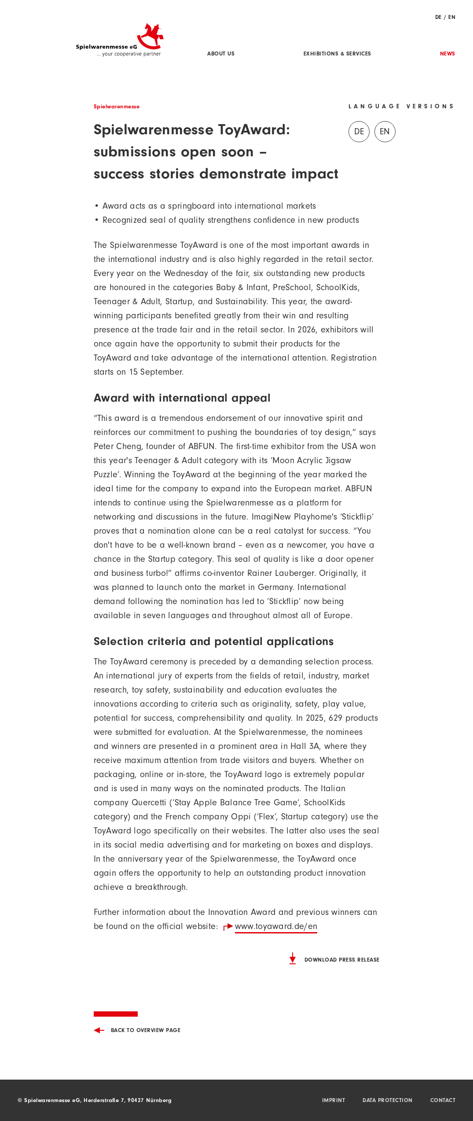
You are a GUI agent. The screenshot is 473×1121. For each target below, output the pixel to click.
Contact (443, 1101)
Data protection (388, 1101)
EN (451, 18)
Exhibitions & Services (337, 54)
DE (438, 18)
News (447, 54)
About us (221, 54)
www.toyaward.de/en (276, 927)
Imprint (333, 1101)
